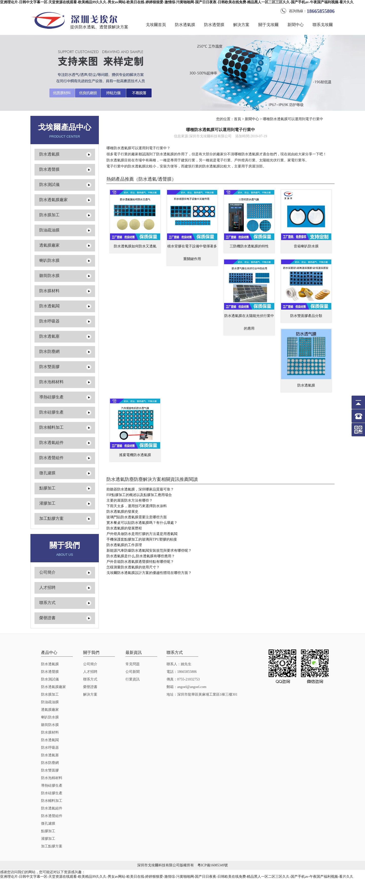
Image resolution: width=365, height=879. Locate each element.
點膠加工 (47, 488)
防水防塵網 (49, 351)
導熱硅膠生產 (51, 397)
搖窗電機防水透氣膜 (135, 455)
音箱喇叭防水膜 (306, 246)
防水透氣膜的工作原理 (124, 545)
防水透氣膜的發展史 (122, 511)
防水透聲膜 (214, 25)
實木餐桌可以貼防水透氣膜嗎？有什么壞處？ (141, 523)
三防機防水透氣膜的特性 (249, 246)
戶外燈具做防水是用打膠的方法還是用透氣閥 (141, 534)
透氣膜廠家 (49, 245)
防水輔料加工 (51, 427)
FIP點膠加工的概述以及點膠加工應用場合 (139, 495)
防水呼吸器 (49, 321)
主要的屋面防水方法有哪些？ (129, 500)
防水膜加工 (49, 215)
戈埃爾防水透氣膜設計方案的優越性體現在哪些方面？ (149, 573)
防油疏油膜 (49, 230)
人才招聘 (47, 587)
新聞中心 (295, 25)
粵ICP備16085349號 (212, 865)
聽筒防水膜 (49, 275)
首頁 (237, 119)
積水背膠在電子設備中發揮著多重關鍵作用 (192, 252)
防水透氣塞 (49, 336)
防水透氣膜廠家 (53, 200)
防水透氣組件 (51, 442)
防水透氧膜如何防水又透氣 (135, 246)
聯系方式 (47, 603)
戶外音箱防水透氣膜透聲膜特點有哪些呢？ (140, 562)
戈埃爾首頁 (156, 25)
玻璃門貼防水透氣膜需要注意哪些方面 (136, 517)
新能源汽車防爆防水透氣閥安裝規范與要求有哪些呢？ (149, 550)
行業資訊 (132, 679)
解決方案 (241, 25)
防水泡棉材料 (51, 382)
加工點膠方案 (51, 518)
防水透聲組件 (51, 458)
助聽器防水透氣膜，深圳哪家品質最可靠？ (140, 489)
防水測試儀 (49, 184)
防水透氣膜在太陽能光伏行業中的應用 (249, 322)
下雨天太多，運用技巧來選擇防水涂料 (136, 506)
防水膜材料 (49, 291)
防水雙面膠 (49, 367)
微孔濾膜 (47, 473)
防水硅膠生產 (51, 412)
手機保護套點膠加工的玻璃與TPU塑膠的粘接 (141, 539)
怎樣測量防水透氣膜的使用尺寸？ (133, 567)
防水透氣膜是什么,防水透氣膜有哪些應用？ (140, 556)
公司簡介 (47, 572)
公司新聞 (132, 672)
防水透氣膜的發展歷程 (124, 528)
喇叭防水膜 (49, 260)
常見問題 (132, 664)
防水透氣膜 (185, 25)
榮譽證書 (47, 618)
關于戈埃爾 (268, 25)
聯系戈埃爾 (323, 25)
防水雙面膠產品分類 (306, 316)
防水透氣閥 (49, 306)
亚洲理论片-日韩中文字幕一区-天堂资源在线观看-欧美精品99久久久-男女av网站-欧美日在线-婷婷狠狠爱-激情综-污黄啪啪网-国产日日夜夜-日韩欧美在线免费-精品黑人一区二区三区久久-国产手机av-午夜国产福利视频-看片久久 (177, 2)
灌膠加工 (47, 503)
